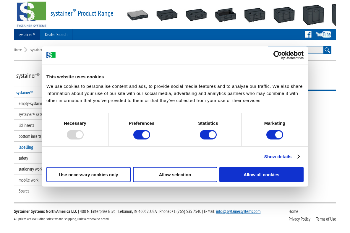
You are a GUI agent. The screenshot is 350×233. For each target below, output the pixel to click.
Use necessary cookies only (88, 174)
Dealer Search (56, 34)
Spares (24, 191)
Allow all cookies (261, 174)
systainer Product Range (82, 13)
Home (18, 49)
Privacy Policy (299, 219)
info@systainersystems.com (238, 211)
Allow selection (175, 174)
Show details (278, 156)
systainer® (27, 34)
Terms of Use (326, 219)
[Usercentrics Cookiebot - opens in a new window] (278, 55)
